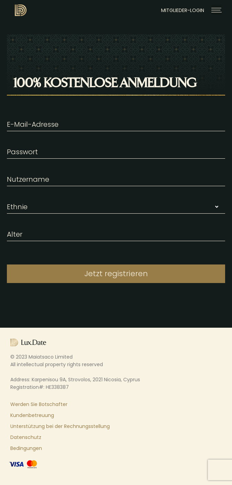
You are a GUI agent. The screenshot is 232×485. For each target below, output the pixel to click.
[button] (216, 10)
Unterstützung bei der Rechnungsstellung (60, 426)
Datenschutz (25, 437)
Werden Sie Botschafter (38, 404)
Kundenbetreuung (32, 415)
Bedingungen (26, 448)
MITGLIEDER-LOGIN (182, 10)
